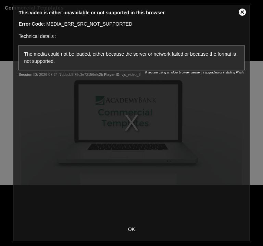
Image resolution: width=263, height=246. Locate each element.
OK (131, 229)
